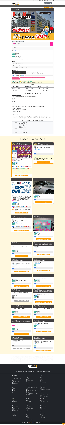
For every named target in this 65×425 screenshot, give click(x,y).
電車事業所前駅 (20, 117)
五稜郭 (19, 380)
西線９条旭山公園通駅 (33, 116)
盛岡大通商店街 (15, 384)
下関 (27, 411)
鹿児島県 (41, 415)
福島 (20, 393)
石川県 (41, 382)
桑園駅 (33, 96)
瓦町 (27, 416)
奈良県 (13, 413)
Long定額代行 (15, 259)
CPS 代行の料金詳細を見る (43, 255)
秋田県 (13, 388)
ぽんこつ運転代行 (37, 216)
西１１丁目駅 (35, 106)
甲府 (41, 388)
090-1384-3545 (15, 327)
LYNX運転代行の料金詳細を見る (21, 301)
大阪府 (13, 408)
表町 (31, 407)
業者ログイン (35, 372)
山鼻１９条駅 (38, 117)
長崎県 (41, 406)
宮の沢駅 (13, 106)
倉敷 (29, 407)
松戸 (29, 388)
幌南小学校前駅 (35, 117)
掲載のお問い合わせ (46, 372)
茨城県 (27, 378)
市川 (32, 388)
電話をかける (51, 45)
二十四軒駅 (21, 106)
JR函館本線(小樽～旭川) (16, 95)
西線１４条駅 (42, 116)
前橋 (27, 383)
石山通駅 (28, 117)
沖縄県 (41, 417)
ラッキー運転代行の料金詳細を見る (43, 317)
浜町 (45, 407)
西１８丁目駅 (32, 106)
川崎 (31, 394)
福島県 (13, 392)
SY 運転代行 (18, 143)
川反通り (14, 389)
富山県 (41, 380)
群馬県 (27, 382)
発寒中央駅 (28, 96)
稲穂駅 (18, 96)
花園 (21, 379)
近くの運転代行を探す (21, 372)
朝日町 (28, 402)
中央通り (42, 390)
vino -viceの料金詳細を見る (43, 162)
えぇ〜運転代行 (37, 321)
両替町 (44, 395)
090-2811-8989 (15, 162)
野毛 (27, 394)
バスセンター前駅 (42, 106)
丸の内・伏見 (45, 397)
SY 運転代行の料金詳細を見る (21, 175)
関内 (29, 394)
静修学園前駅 (42, 117)
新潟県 (41, 378)
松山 (41, 418)
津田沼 (36, 388)
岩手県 (13, 383)
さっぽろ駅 (13, 109)
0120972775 (15, 279)
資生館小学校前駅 (21, 118)
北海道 (13, 378)
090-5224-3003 (15, 342)
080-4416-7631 (37, 149)
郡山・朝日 (14, 393)
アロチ (16, 416)
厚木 (34, 394)
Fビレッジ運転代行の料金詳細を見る (43, 202)
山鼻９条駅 (13, 118)
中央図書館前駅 (24, 117)
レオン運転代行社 (15, 216)
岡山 (27, 407)
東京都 (27, 390)
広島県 (27, 408)
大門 (17, 380)
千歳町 (46, 395)
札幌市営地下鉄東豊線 (16, 111)
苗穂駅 (35, 96)
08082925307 (37, 325)
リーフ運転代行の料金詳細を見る (21, 334)
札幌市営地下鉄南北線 (16, 108)
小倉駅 (47, 402)
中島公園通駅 (49, 117)
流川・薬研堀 (31, 409)
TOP (16, 372)
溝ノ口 (27, 395)
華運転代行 (36, 259)
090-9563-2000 (15, 294)
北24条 (17, 379)
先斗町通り (17, 407)
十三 (17, 409)
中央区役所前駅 (21, 116)
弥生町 (30, 402)
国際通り (44, 418)
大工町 (28, 379)
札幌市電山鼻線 (15, 114)
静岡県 (41, 394)
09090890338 (37, 248)
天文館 (42, 416)
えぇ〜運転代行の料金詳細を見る (43, 332)
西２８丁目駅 (25, 106)
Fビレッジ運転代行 (37, 179)
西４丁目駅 (13, 116)
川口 (29, 386)
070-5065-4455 (15, 249)
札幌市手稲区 (21, 41)
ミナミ (16, 409)
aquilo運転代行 (37, 275)
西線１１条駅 (38, 116)
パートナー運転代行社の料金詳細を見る (21, 317)
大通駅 (39, 106)
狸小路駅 (29, 118)
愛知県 (41, 396)
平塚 (32, 394)
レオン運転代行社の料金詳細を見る (21, 230)
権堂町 (45, 390)
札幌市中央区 (14, 41)
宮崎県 (41, 413)
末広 (21, 380)
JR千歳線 (13, 98)
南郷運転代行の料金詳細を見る (21, 256)
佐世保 (43, 407)
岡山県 (27, 406)
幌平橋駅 (25, 109)
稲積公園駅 (22, 96)
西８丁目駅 (17, 116)
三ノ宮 (14, 411)
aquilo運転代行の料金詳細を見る (43, 286)
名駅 (42, 397)
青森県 (13, 381)
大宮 (27, 386)
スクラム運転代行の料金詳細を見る (43, 351)
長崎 (41, 407)
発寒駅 (25, 96)
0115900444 (15, 52)
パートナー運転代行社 (16, 306)
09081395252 (37, 232)
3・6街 (19, 379)
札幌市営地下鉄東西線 (16, 105)
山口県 (27, 410)
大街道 (28, 418)
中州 (43, 402)
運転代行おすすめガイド (32, 423)
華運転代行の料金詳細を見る (43, 271)
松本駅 (49, 390)
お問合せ (30, 372)
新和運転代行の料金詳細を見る (21, 212)
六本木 (32, 391)
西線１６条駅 (45, 116)
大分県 (41, 410)
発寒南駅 (16, 106)
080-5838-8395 (37, 279)
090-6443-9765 (37, 310)
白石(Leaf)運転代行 (38, 290)
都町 (41, 411)
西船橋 (28, 388)
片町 (41, 386)
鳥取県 (27, 401)
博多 (41, 402)
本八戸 (14, 382)
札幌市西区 (18, 41)
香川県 (27, 415)
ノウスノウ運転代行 (16, 9)
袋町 (46, 390)
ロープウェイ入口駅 (14, 117)
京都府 (13, 406)
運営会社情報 (40, 372)
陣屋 (22, 393)
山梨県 (41, 387)
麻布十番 (35, 391)
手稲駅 (20, 96)
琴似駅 (31, 96)
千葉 (34, 388)
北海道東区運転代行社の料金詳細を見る (21, 349)
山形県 (13, 390)
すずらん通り (14, 380)
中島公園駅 (22, 109)
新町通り (19, 382)
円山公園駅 (28, 106)
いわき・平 (18, 393)
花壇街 (30, 391)
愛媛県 (27, 417)
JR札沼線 (13, 101)
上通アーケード (43, 409)
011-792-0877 (15, 222)
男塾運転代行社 (15, 275)
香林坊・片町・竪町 (43, 383)
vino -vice (39, 143)
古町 (41, 379)
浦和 (31, 386)
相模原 (36, 394)
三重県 (13, 401)
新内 (13, 416)
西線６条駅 (28, 116)
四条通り (14, 407)
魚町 (19, 411)
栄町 (26, 389)
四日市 (14, 402)
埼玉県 (27, 385)
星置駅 (16, 96)
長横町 (16, 382)
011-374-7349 (15, 265)
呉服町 (42, 395)
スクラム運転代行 (37, 338)
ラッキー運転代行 (37, 306)
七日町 (14, 391)
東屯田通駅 (30, 117)
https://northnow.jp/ (16, 50)
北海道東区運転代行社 (16, 338)
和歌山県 (13, 415)
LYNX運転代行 (15, 290)
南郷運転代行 (14, 243)
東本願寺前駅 (17, 118)
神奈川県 (27, 393)
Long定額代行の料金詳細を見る (21, 272)
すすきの (14, 379)
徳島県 (27, 413)
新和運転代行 (14, 179)
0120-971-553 (37, 344)
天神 (44, 402)
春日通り (44, 388)
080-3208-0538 (37, 264)
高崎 (29, 383)
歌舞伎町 (27, 392)
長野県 (41, 389)
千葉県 (27, 387)
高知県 (27, 419)
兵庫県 (13, 410)
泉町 (31, 381)
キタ (13, 409)
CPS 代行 (36, 243)
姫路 (16, 411)
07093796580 (37, 195)
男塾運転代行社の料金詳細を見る (21, 286)
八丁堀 (28, 409)
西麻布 (28, 391)
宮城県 (13, 386)
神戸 (17, 411)
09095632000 (15, 202)
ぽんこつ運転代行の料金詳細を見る (43, 239)
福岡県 (41, 401)
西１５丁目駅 (25, 116)
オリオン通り (29, 381)
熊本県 (41, 408)
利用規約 (26, 372)
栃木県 (27, 380)
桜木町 (42, 381)
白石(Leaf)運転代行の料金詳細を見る (43, 303)
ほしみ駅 (13, 96)
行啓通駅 (46, 117)
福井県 (41, 385)
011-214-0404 (15, 310)
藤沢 (29, 395)
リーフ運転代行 (15, 321)
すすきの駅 (19, 109)
